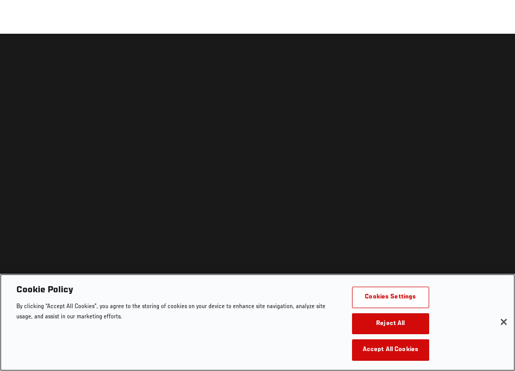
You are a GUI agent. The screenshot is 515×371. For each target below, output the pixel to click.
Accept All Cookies (390, 349)
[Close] (504, 322)
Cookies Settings (390, 297)
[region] (257, 322)
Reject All (390, 323)
